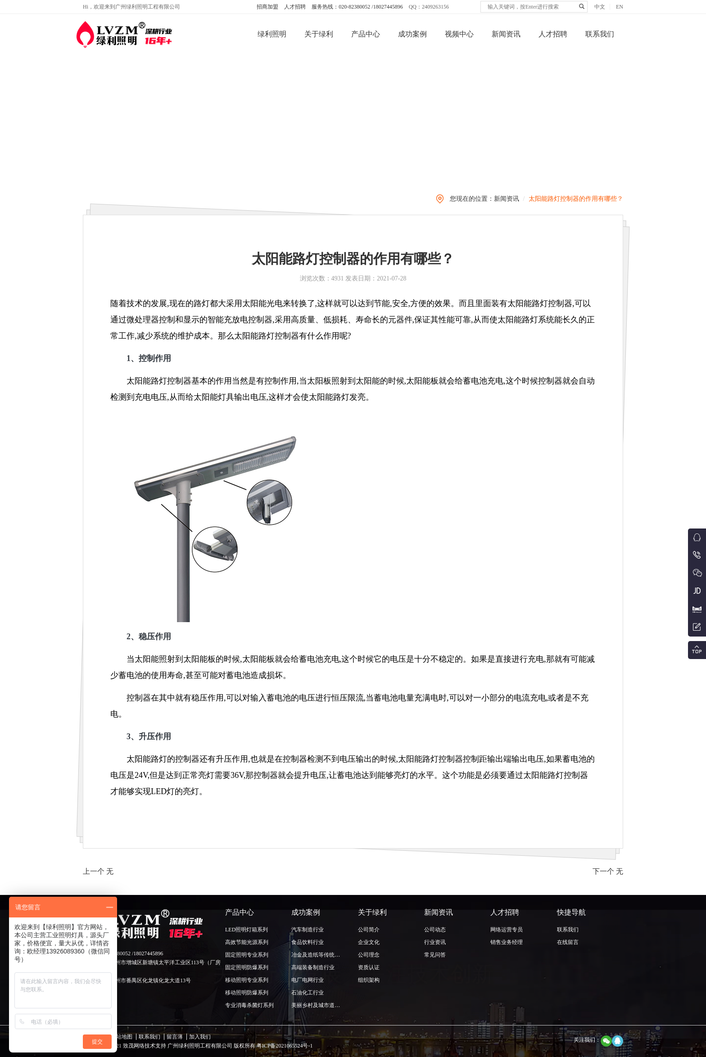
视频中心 (459, 34)
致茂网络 (134, 1046)
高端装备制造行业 (313, 967)
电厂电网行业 (307, 980)
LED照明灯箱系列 (246, 929)
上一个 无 (98, 871)
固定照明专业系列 (246, 955)
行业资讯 (435, 942)
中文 (599, 7)
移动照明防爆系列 (246, 992)
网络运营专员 (506, 929)
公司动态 (435, 929)
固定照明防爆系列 (246, 967)
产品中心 (365, 34)
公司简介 (369, 929)
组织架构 (369, 980)
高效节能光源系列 (246, 942)
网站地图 (121, 1037)
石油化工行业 (307, 992)
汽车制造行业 (307, 929)
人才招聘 (295, 7)
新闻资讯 (506, 34)
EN (619, 7)
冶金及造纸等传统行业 (318, 955)
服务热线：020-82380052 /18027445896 (357, 7)
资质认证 (369, 967)
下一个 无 (608, 871)
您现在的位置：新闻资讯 (484, 198)
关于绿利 (318, 34)
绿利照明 (272, 34)
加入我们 (200, 1037)
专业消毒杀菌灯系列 (249, 1005)
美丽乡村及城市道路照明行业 (326, 1005)
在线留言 (568, 942)
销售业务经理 (506, 942)
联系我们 (599, 34)
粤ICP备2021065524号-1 (284, 1046)
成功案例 (412, 34)
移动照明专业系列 (246, 980)
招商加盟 (267, 7)
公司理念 (369, 955)
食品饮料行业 (307, 942)
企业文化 (369, 942)
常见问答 (435, 955)
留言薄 (175, 1037)
